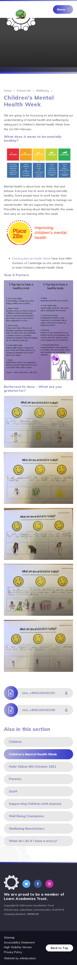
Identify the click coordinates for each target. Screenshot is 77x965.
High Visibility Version (18, 947)
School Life (24, 90)
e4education (28, 958)
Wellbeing (42, 90)
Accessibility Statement (19, 942)
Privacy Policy (13, 952)
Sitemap (9, 937)
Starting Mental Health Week (31, 258)
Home (7, 90)
